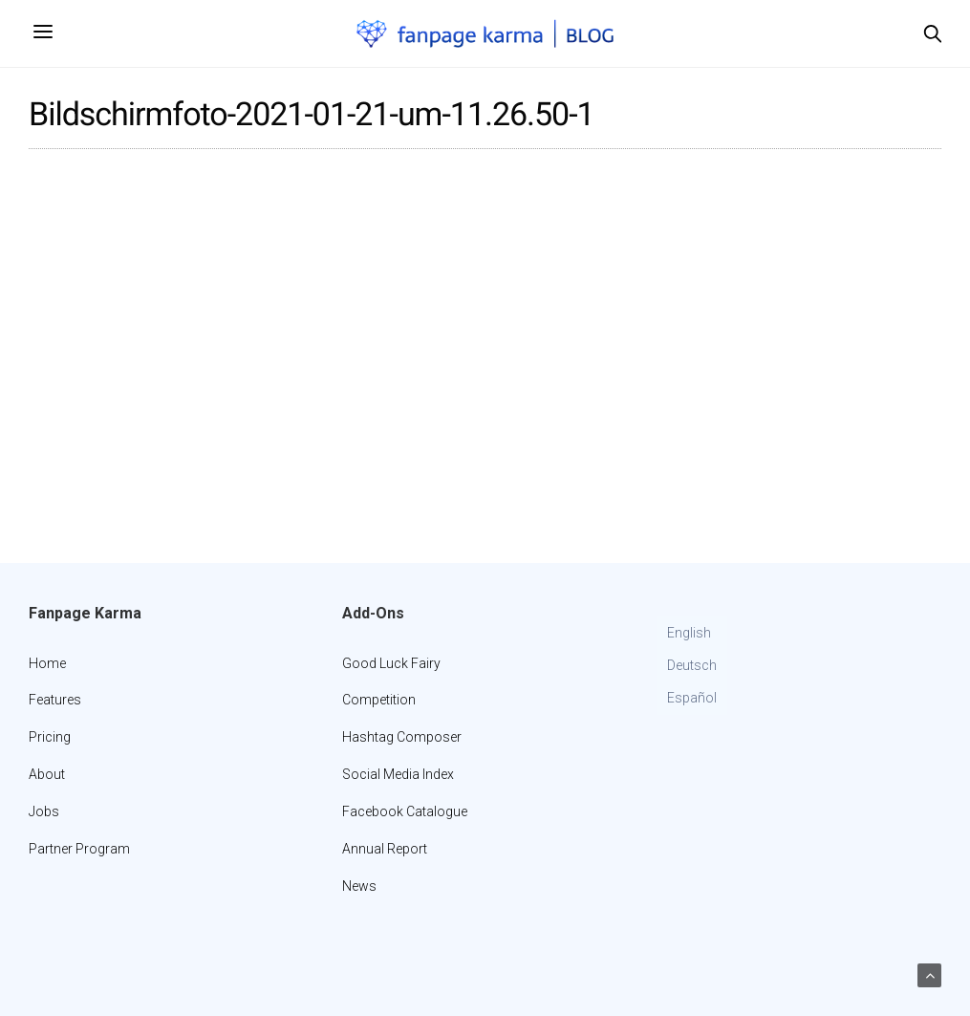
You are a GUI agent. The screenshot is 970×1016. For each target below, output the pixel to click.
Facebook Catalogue (404, 811)
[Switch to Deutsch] (691, 666)
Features (55, 699)
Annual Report (384, 848)
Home (47, 663)
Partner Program (79, 848)
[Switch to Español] (691, 698)
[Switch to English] (691, 633)
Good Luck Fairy (391, 663)
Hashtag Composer (402, 737)
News (359, 886)
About (47, 774)
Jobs (44, 811)
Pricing (50, 737)
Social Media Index (398, 774)
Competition (379, 699)
